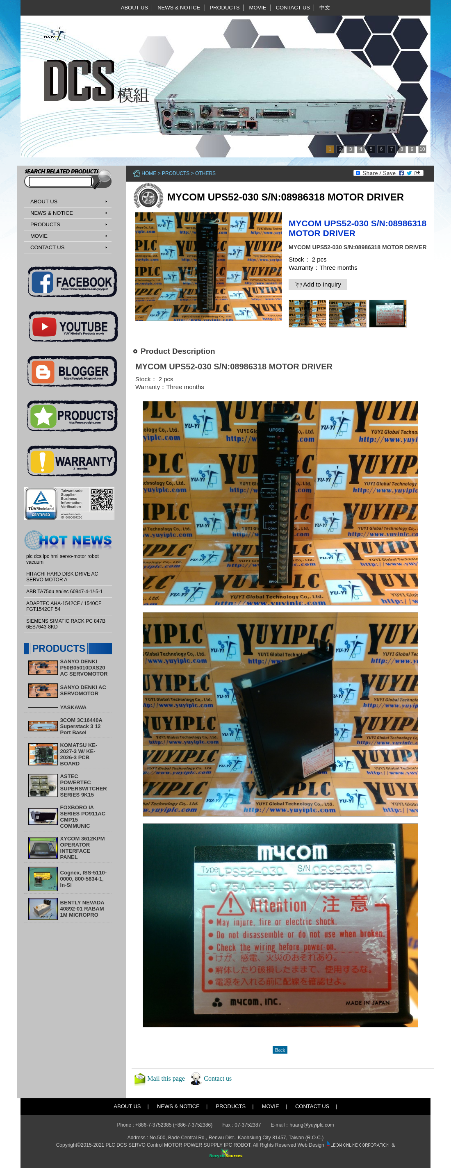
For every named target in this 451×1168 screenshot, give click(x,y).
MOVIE (257, 8)
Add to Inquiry (318, 284)
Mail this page (166, 1078)
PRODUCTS (224, 8)
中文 (324, 8)
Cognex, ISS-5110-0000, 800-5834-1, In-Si (83, 879)
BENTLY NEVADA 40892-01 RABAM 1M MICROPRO (82, 908)
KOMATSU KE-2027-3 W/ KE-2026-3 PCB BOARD (79, 754)
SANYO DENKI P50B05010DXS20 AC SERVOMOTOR (84, 667)
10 (422, 149)
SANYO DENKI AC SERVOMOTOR (83, 690)
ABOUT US (134, 8)
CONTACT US (293, 8)
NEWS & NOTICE (178, 8)
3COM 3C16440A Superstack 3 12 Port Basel (81, 726)
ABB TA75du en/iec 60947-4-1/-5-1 (64, 591)
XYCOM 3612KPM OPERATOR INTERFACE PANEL (82, 848)
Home (148, 173)
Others (205, 173)
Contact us (218, 1078)
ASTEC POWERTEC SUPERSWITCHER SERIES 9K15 (83, 785)
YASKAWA (73, 707)
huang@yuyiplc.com (311, 1125)
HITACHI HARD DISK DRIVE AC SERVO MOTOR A (62, 577)
